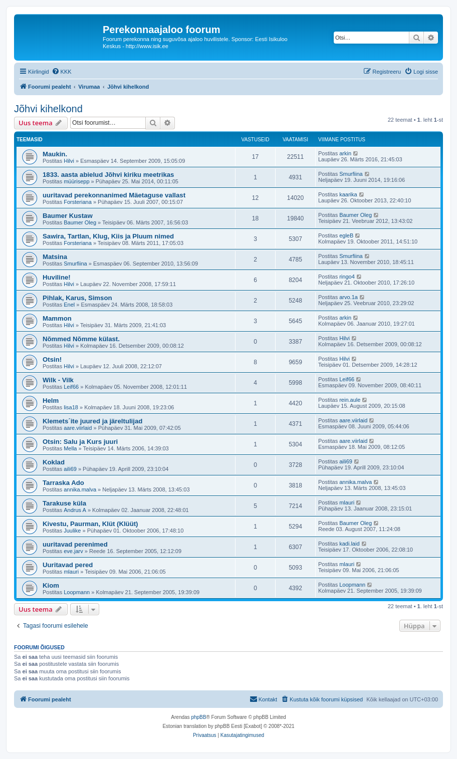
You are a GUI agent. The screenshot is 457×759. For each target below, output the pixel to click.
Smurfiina (350, 174)
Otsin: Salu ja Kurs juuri (80, 441)
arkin (345, 153)
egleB (346, 235)
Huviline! (57, 277)
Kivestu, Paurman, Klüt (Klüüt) (90, 524)
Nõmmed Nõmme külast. (81, 339)
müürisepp (76, 181)
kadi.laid (349, 544)
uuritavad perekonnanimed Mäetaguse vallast (114, 195)
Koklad (54, 462)
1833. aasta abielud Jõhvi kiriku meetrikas (108, 174)
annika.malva (80, 489)
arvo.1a (348, 297)
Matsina (55, 257)
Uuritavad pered (68, 565)
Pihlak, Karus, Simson (77, 298)
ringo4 (347, 277)
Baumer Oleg (80, 222)
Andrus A (75, 510)
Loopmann (77, 592)
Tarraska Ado (63, 482)
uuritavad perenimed (75, 544)
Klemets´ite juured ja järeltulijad (92, 421)
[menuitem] (62, 72)
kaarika (348, 194)
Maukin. (55, 154)
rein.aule (349, 400)
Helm (51, 400)
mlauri (346, 502)
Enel (69, 305)
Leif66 (71, 387)
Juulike (72, 531)
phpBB (198, 717)
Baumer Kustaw (68, 215)
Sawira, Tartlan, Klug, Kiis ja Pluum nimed (108, 236)
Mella (70, 448)
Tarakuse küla (64, 503)
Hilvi (69, 161)
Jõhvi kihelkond (48, 108)
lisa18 (71, 407)
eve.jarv (73, 551)
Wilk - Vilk (58, 380)
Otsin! (52, 359)
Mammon (57, 318)
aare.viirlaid (78, 428)
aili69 (70, 469)
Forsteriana (78, 202)
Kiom (51, 585)
